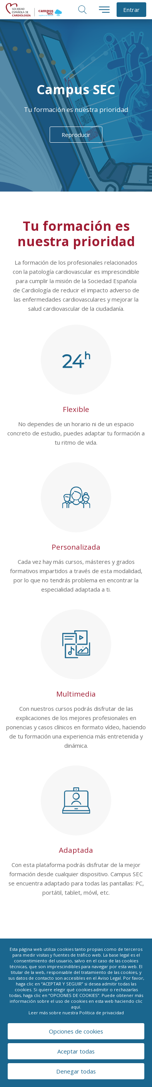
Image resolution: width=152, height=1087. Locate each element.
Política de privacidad (101, 1012)
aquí (75, 1007)
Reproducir (76, 134)
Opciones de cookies (76, 1031)
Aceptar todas (76, 1051)
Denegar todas (76, 1071)
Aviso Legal (109, 978)
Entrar (131, 9)
